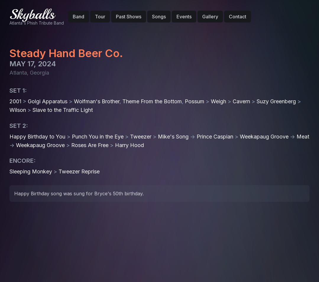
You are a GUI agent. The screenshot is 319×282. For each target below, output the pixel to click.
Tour (100, 17)
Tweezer (140, 136)
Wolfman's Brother (96, 101)
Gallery (210, 17)
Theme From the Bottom (152, 101)
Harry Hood (129, 145)
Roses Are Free (90, 145)
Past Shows (128, 17)
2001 (15, 101)
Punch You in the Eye (98, 136)
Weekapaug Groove (264, 136)
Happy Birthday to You (37, 136)
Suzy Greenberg (276, 101)
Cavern (241, 101)
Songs (159, 17)
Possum (194, 101)
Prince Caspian (215, 136)
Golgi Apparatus (47, 101)
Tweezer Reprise (79, 171)
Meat (303, 136)
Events (184, 17)
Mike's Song (173, 136)
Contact (237, 17)
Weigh (218, 101)
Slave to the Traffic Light (63, 110)
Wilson (17, 110)
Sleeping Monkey (30, 171)
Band (78, 17)
